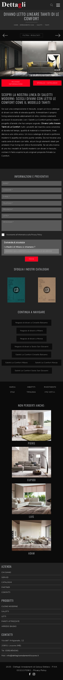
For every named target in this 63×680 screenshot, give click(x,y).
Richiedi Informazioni (16, 83)
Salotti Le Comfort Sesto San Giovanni (31, 370)
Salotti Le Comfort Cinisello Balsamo (31, 354)
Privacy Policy (36, 235)
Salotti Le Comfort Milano (16, 362)
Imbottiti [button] (31, 387)
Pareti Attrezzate (11, 621)
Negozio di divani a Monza (31, 338)
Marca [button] (12, 387)
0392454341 (12, 650)
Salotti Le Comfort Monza (46, 362)
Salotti (39, 25)
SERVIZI (5, 577)
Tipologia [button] (31, 392)
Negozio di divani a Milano (31, 330)
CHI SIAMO (6, 572)
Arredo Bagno (9, 626)
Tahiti (47, 25)
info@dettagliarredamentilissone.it (23, 655)
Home (16, 25)
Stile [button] (12, 392)
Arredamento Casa (27, 25)
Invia (31, 259)
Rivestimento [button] (50, 387)
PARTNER (6, 587)
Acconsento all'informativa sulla (24, 235)
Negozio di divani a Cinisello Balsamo (31, 322)
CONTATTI (6, 592)
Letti (4, 616)
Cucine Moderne (10, 606)
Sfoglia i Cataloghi (47, 83)
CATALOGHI (7, 582)
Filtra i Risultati (31, 35)
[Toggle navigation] (58, 5)
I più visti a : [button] (50, 392)
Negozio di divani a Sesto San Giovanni (31, 346)
